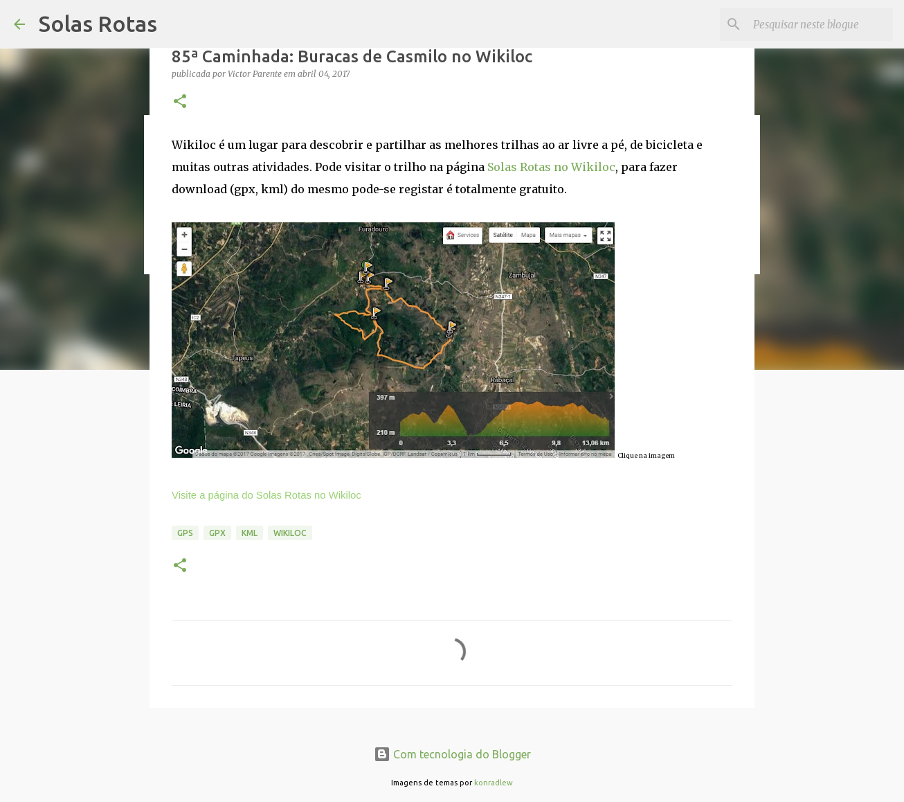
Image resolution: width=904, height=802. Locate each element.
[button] (180, 102)
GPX (217, 532)
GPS (185, 532)
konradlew (493, 782)
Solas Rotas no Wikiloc (551, 167)
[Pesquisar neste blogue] (820, 24)
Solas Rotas (98, 23)
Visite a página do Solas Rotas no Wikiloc (266, 495)
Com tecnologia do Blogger (452, 754)
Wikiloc (290, 532)
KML (249, 532)
